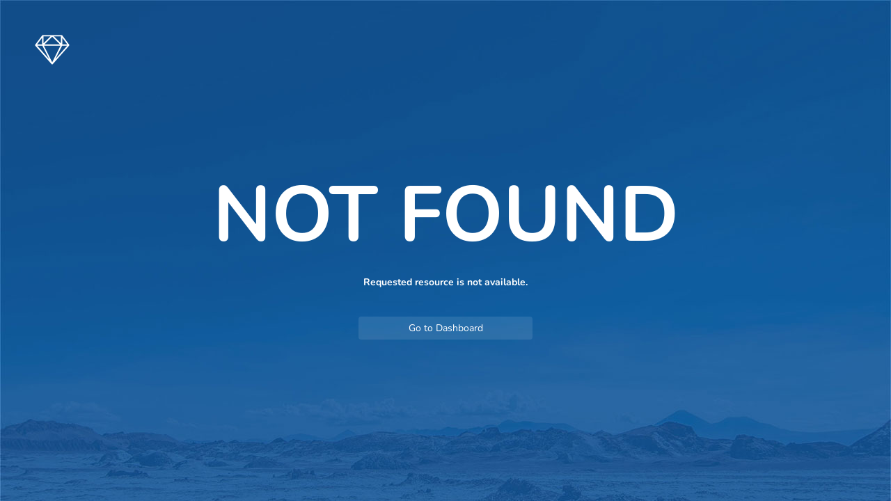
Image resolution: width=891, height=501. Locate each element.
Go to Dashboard (446, 328)
